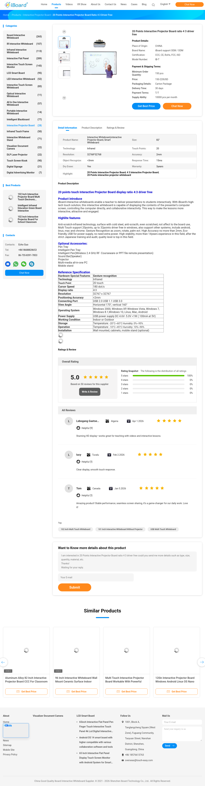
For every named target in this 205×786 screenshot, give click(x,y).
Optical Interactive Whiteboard (24, 95)
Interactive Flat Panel (24, 58)
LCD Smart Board (24, 73)
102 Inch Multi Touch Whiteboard (75, 529)
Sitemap (7, 745)
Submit (74, 587)
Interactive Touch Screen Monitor (24, 65)
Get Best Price (146, 106)
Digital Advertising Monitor (24, 172)
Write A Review (90, 391)
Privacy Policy (10, 754)
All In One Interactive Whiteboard (24, 103)
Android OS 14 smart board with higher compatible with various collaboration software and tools (96, 742)
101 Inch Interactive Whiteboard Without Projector (120, 529)
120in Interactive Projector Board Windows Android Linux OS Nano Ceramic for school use (175, 681)
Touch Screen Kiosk (24, 160)
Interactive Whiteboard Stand (24, 138)
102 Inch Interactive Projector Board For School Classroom (28, 219)
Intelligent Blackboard (24, 119)
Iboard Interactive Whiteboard (24, 36)
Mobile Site (9, 750)
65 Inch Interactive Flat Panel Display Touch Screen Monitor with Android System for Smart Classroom (95, 758)
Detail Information (67, 127)
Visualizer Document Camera (24, 147)
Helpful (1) (87, 461)
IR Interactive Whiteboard (24, 43)
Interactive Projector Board (24, 125)
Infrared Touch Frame (24, 131)
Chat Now (190, 4)
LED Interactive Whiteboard (24, 79)
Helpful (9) (87, 428)
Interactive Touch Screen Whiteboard (24, 86)
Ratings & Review (116, 127)
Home (6, 722)
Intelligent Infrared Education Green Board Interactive (29, 208)
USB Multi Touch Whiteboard (163, 529)
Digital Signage (24, 166)
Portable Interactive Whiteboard (24, 112)
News (6, 740)
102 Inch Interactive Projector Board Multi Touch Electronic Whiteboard (29, 197)
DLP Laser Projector (24, 154)
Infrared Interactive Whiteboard (24, 51)
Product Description (92, 127)
